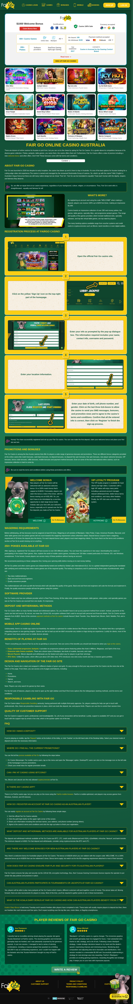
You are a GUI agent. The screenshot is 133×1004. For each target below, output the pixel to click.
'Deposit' (33, 738)
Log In (124, 5)
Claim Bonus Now (30, 28)
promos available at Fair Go (29, 755)
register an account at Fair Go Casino (29, 811)
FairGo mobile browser (65, 794)
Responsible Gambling (29, 703)
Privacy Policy (76, 983)
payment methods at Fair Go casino (50, 616)
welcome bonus (13, 156)
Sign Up (109, 5)
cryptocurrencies (44, 780)
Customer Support (40, 986)
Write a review (66, 970)
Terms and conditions (76, 986)
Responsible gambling (76, 989)
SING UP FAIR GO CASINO (65, 61)
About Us (40, 983)
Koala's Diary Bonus (12, 907)
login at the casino (113, 644)
